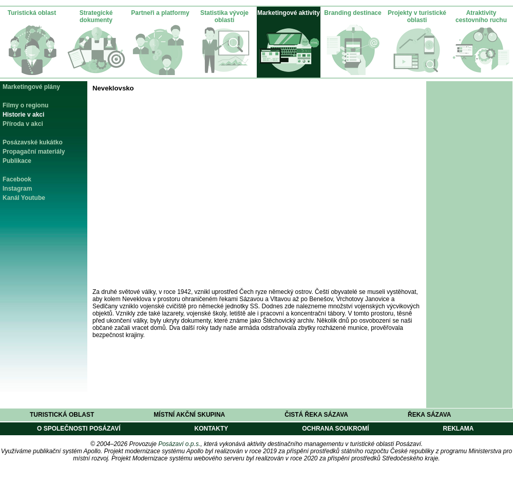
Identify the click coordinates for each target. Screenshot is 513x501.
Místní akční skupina (189, 414)
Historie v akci (23, 114)
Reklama (458, 428)
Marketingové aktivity (288, 12)
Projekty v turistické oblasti (417, 16)
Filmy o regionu (25, 105)
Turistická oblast (32, 12)
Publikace (17, 160)
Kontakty (211, 428)
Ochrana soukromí (335, 428)
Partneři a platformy (160, 12)
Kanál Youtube (24, 197)
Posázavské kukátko (33, 142)
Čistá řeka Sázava (316, 414)
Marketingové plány (31, 86)
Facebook (17, 179)
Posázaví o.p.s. (179, 444)
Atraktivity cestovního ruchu (481, 16)
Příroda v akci (23, 123)
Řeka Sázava (429, 414)
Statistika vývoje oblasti (224, 16)
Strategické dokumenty (96, 16)
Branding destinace (352, 12)
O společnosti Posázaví (78, 428)
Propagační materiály (34, 151)
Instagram (17, 188)
